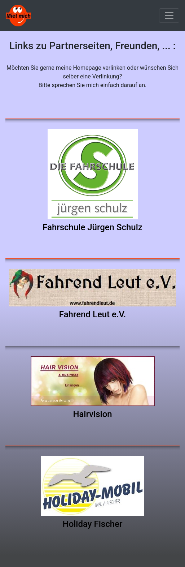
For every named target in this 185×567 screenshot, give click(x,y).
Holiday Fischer (93, 524)
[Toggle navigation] (169, 15)
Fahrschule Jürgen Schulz (92, 227)
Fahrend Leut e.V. (92, 314)
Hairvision (92, 414)
